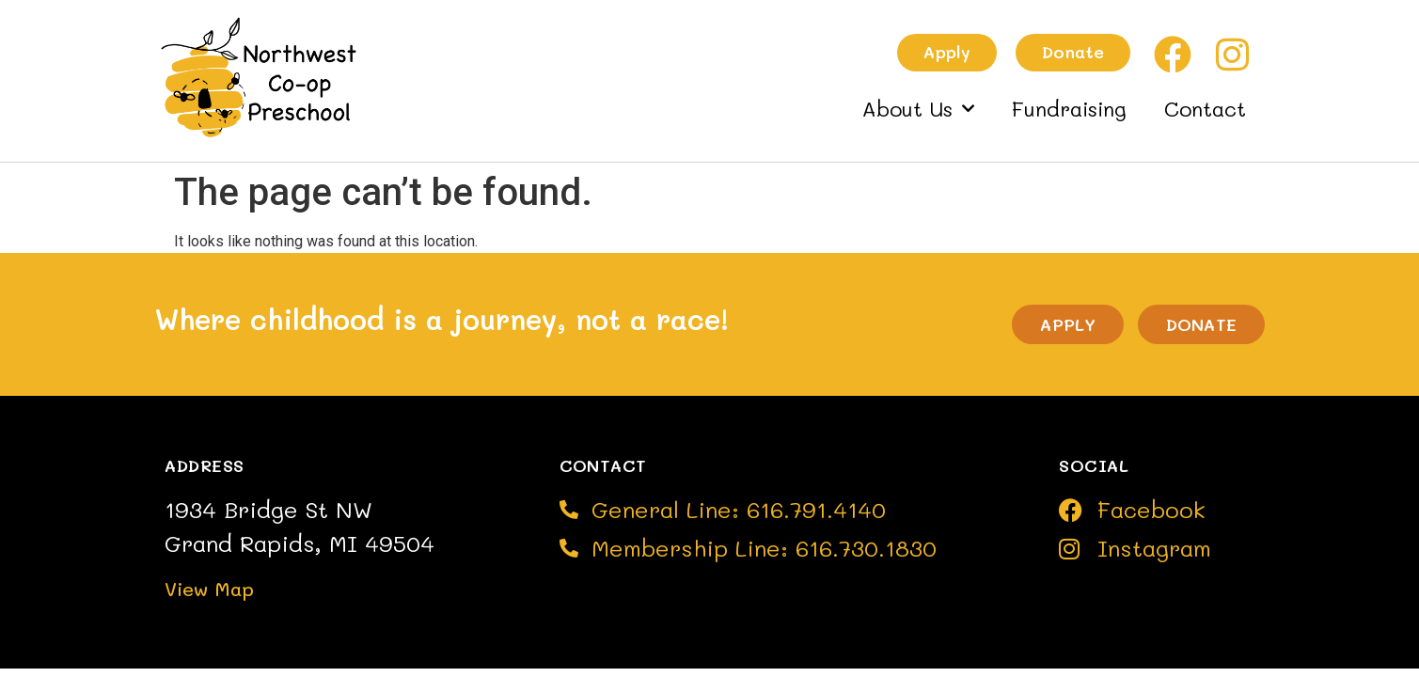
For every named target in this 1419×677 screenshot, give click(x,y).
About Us (918, 108)
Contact (1205, 108)
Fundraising (1069, 108)
